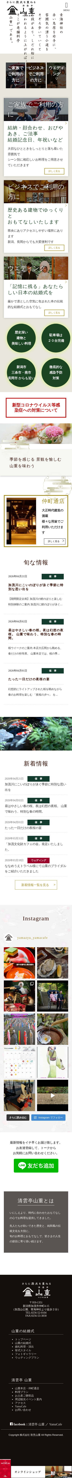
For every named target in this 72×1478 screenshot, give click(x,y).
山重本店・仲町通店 (27, 1388)
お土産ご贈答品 (24, 1395)
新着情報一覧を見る (35, 885)
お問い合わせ (23, 1409)
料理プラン (21, 1391)
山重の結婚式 (23, 1342)
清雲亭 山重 (36, 1424)
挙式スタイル (23, 1350)
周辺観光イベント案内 (28, 1399)
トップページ (23, 1339)
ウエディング (56, 71)
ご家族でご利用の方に (15, 74)
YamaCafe (20, 1406)
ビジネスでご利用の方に (36, 74)
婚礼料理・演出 (24, 1346)
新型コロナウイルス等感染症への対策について (36, 408)
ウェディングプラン (27, 1357)
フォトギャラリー (25, 1353)
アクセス (20, 1402)
